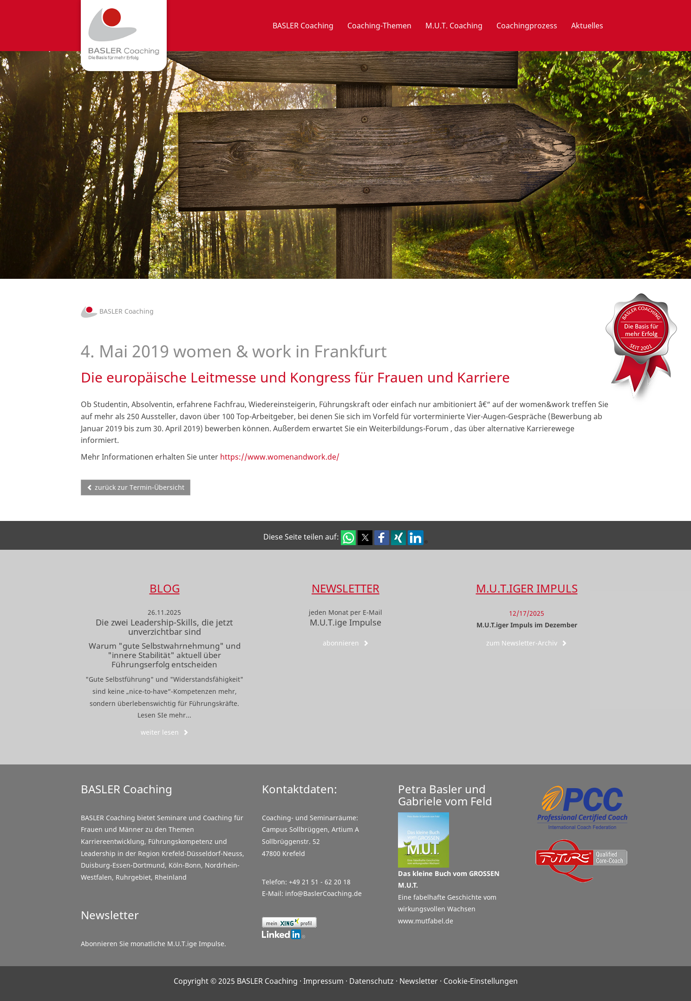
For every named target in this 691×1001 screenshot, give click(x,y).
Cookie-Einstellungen (480, 981)
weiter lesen (165, 732)
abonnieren (346, 643)
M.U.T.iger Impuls (527, 588)
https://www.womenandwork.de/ (279, 457)
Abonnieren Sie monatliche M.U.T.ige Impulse (152, 943)
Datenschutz (371, 981)
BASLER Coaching (117, 311)
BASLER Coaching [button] (303, 25)
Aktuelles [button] (587, 25)
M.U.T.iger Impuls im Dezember (526, 624)
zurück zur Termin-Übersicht (135, 487)
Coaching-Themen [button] (379, 25)
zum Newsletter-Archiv (526, 643)
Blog (165, 588)
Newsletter (345, 588)
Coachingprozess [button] (526, 25)
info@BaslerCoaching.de (323, 893)
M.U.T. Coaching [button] (453, 25)
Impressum (323, 981)
